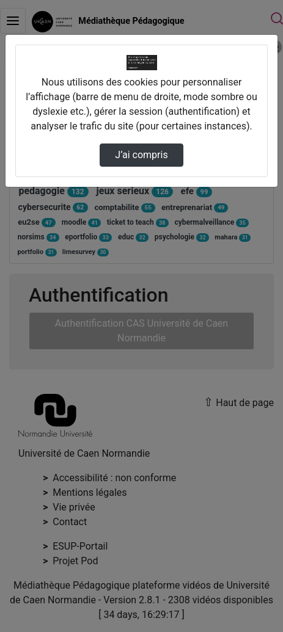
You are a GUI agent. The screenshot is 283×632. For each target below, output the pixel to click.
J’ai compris (141, 155)
